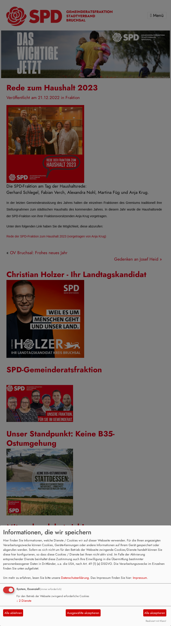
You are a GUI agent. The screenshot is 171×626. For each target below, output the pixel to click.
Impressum (140, 577)
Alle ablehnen (13, 613)
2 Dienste (23, 600)
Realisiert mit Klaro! (156, 621)
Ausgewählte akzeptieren (83, 613)
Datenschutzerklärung (75, 577)
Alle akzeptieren (154, 613)
